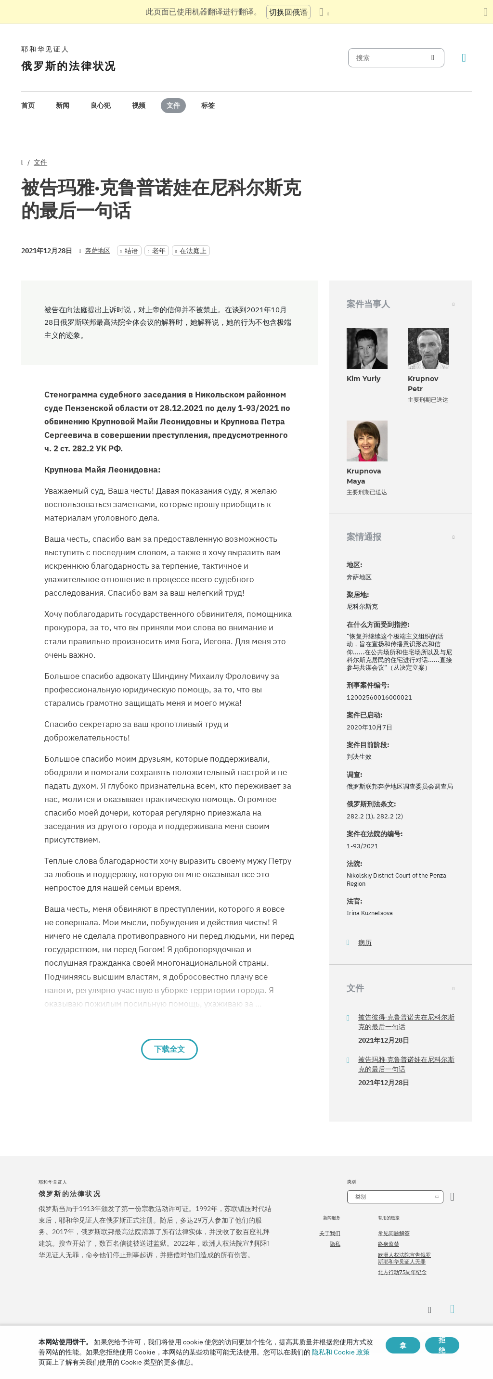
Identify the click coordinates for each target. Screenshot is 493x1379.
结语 (131, 250)
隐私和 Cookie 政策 (341, 1352)
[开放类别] (452, 1196)
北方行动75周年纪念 (402, 1272)
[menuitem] (27, 105)
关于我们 (329, 1233)
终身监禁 (388, 1243)
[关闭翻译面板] (485, 12)
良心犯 (101, 105)
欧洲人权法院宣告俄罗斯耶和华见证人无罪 (404, 1258)
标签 (208, 105)
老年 (159, 250)
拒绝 (442, 1345)
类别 (360, 1196)
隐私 (335, 1243)
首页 (28, 105)
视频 (138, 105)
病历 (365, 943)
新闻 (62, 105)
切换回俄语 (288, 12)
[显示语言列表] (324, 12)
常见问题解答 (394, 1233)
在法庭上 (193, 250)
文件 (173, 105)
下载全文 (169, 1049)
